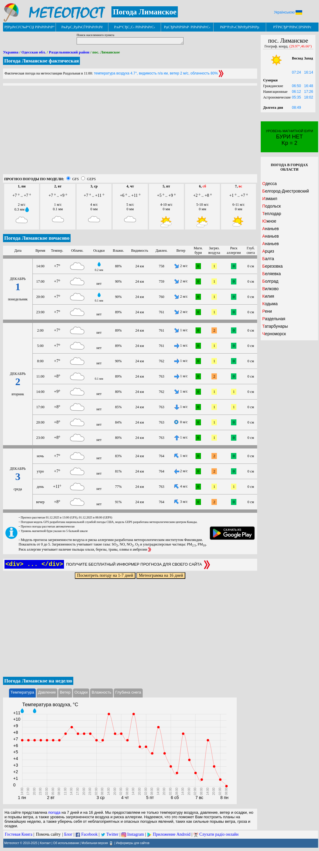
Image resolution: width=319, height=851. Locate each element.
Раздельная (273, 318)
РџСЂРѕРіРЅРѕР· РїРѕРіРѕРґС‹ (187, 27)
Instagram (135, 834)
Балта (268, 258)
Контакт (45, 843)
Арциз (268, 251)
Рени (267, 311)
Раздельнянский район (69, 52)
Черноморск (274, 333)
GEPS (91, 179)
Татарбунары (275, 326)
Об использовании (66, 843)
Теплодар (271, 213)
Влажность (101, 692)
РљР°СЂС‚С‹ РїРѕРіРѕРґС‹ (134, 27)
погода (54, 812)
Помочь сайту (48, 834)
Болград (270, 281)
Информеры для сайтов (132, 843)
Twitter (112, 834)
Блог (68, 834)
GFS (75, 179)
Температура (22, 692)
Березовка (272, 266)
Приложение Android (171, 834)
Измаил (269, 198)
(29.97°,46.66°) (300, 46)
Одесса (269, 183)
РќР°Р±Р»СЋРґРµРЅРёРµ (240, 27)
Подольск (271, 206)
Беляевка (271, 273)
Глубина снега (128, 692)
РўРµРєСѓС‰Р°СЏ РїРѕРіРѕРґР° (29, 27)
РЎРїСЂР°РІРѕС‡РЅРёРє (292, 27)
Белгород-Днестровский (285, 191)
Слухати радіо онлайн (218, 834)
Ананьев (270, 228)
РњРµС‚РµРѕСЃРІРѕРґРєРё (82, 27)
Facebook (89, 834)
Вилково (270, 288)
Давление (47, 692)
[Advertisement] (130, 132)
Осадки (81, 692)
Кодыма (270, 303)
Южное (269, 221)
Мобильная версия (94, 843)
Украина (10, 52)
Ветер (65, 692)
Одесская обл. (33, 52)
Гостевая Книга (18, 834)
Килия (268, 296)
